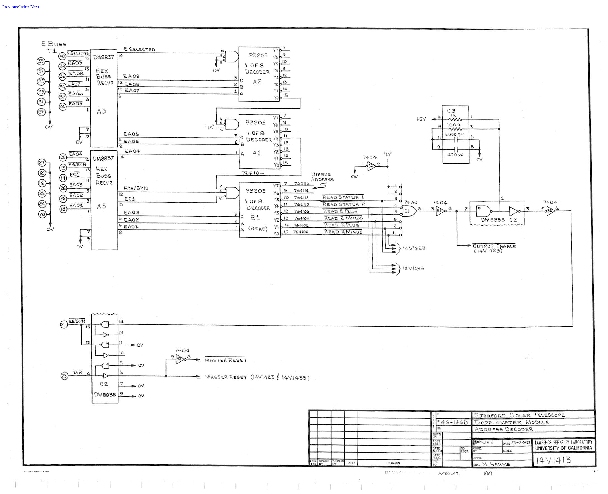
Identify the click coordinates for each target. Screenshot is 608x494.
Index (24, 6)
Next (34, 6)
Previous (10, 6)
